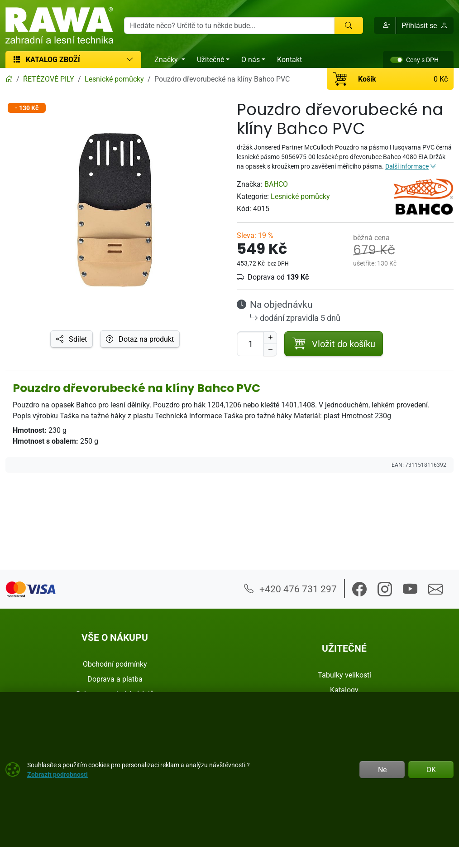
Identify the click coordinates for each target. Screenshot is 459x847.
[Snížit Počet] (270, 350)
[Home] (9, 78)
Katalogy (344, 689)
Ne (382, 769)
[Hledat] (348, 25)
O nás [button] (250, 59)
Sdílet (71, 339)
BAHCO (276, 184)
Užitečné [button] (210, 59)
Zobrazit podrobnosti (57, 774)
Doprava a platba (115, 678)
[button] (385, 25)
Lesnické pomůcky (300, 196)
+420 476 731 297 (290, 589)
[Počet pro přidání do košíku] (250, 343)
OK (431, 769)
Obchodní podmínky (115, 663)
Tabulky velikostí (344, 674)
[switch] (396, 60)
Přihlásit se (425, 25)
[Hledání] (229, 25)
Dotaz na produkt (140, 339)
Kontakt (289, 59)
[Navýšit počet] (270, 337)
